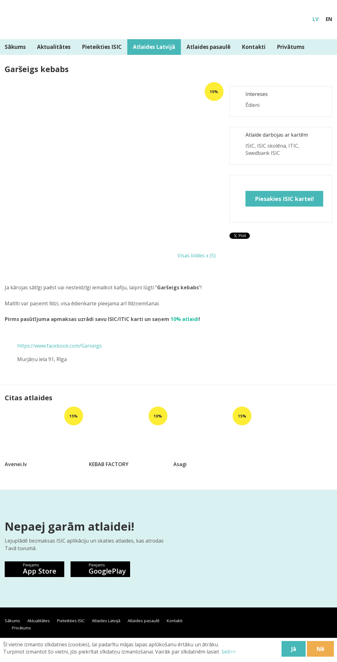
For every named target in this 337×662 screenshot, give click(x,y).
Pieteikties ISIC (102, 46)
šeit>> (228, 651)
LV (316, 19)
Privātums (290, 46)
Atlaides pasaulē (208, 46)
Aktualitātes (54, 46)
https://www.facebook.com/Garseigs (59, 345)
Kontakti (254, 46)
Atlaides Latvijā (154, 46)
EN (329, 19)
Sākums (12, 620)
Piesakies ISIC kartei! (284, 198)
